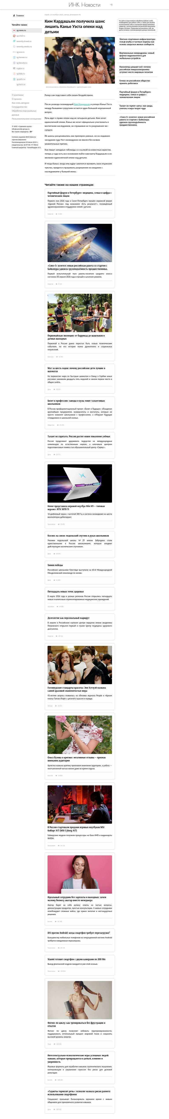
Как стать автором (20, 102)
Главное (18, 15)
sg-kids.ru (21, 73)
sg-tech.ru (21, 84)
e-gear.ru (20, 68)
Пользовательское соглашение (26, 118)
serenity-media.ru (24, 46)
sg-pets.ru (21, 79)
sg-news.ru (21, 30)
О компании (18, 95)
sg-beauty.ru (22, 63)
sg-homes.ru (22, 57)
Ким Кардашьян (82, 104)
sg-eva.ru (21, 52)
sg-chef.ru (21, 36)
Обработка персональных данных (24, 112)
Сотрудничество (19, 106)
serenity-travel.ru (24, 41)
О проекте (17, 98)
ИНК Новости (85, 5)
